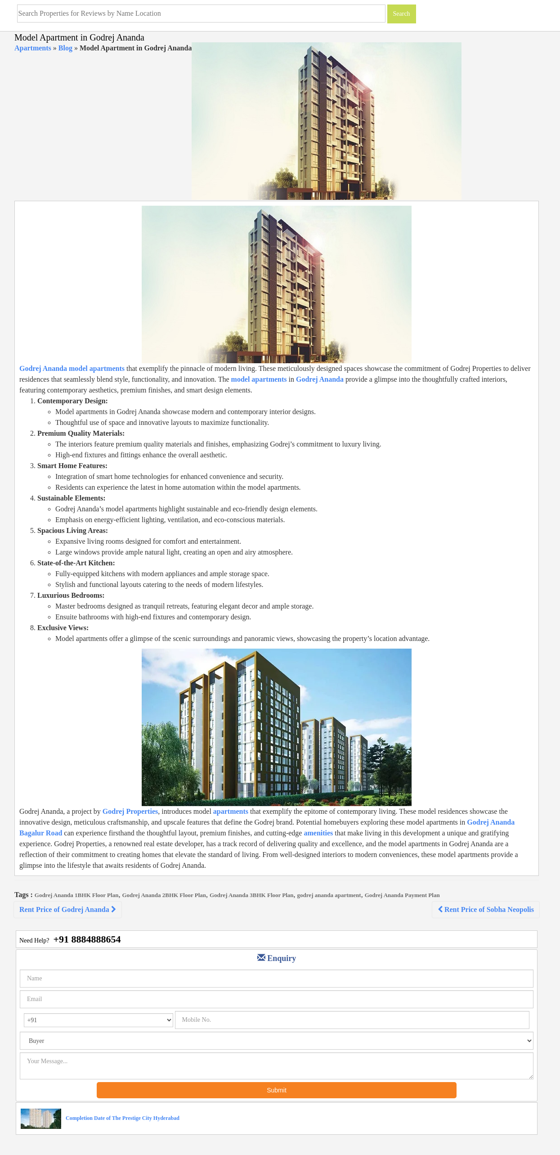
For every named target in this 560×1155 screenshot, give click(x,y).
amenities (318, 833)
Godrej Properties (130, 811)
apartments (230, 811)
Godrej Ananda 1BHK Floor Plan (77, 895)
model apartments (258, 379)
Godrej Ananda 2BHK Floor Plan (164, 895)
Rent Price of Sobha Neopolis (486, 909)
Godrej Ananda (320, 379)
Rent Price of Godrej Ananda (67, 909)
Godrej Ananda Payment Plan (402, 895)
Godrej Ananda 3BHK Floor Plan (252, 895)
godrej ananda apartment (329, 895)
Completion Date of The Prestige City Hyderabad (122, 1118)
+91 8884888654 (87, 939)
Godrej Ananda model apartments (72, 368)
